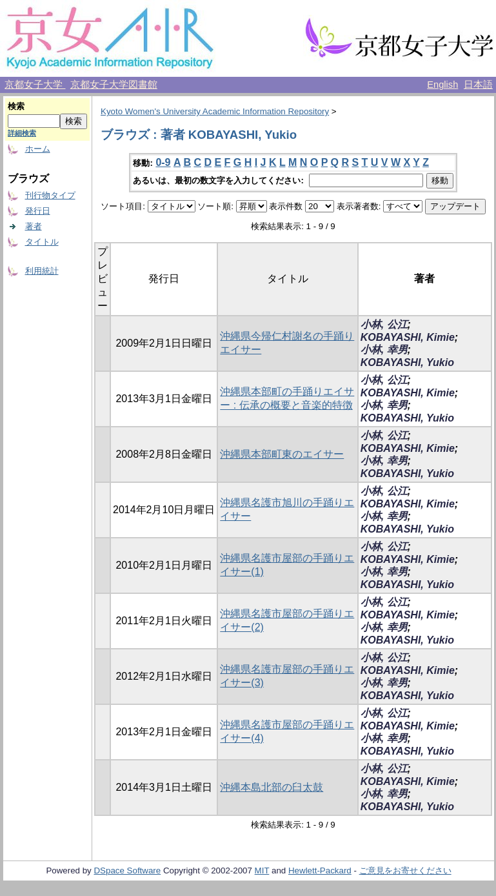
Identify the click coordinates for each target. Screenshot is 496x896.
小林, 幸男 (384, 349)
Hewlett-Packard (320, 870)
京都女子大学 (35, 84)
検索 (16, 106)
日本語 (478, 84)
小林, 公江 (384, 324)
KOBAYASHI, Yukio (407, 362)
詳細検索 (22, 133)
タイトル (42, 242)
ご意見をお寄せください (405, 870)
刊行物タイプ (50, 195)
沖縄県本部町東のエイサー (282, 454)
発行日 (37, 211)
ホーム (37, 149)
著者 (33, 226)
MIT (262, 870)
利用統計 (42, 271)
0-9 (162, 162)
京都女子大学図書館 (113, 84)
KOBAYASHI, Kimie (408, 337)
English (442, 84)
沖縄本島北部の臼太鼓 (271, 787)
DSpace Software (127, 870)
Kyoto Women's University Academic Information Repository (215, 111)
